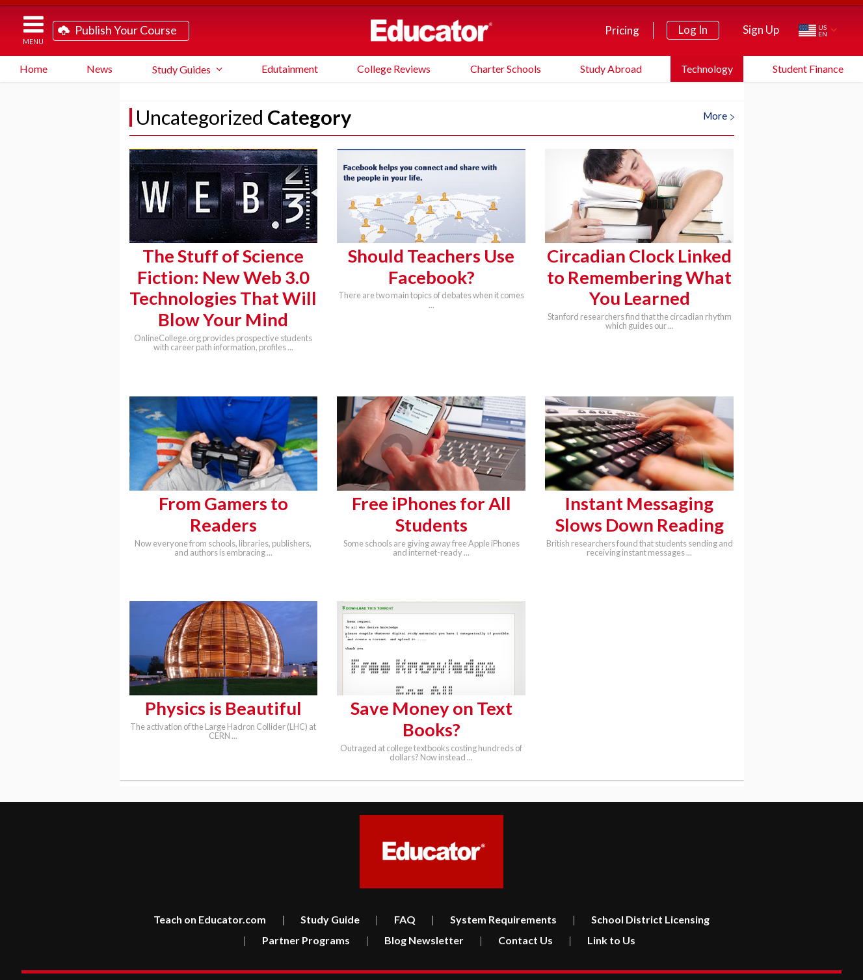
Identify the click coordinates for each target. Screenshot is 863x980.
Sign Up (761, 29)
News (99, 68)
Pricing (622, 30)
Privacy (797, 965)
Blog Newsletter (414, 920)
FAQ (395, 900)
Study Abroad (611, 68)
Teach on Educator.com (209, 900)
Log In (693, 29)
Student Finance (808, 68)
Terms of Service (750, 965)
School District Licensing (641, 900)
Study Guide (321, 900)
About (829, 965)
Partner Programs (296, 920)
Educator (431, 30)
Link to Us (601, 920)
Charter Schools (505, 68)
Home (33, 68)
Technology (707, 68)
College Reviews (394, 68)
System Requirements (494, 900)
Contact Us (516, 920)
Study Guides (181, 69)
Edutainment (289, 68)
